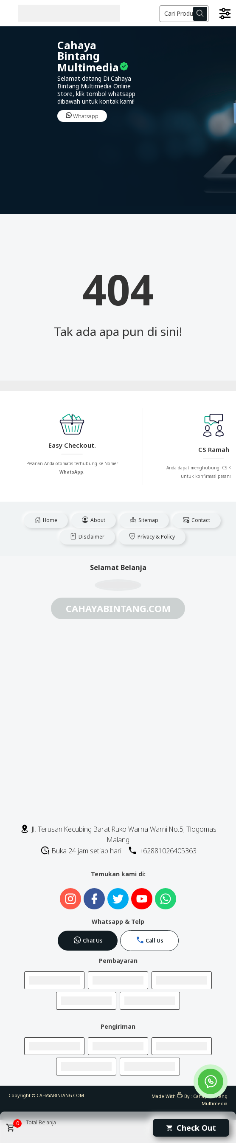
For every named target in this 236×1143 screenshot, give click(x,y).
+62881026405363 (162, 850)
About (93, 520)
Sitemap (144, 520)
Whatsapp (82, 116)
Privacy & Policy (152, 536)
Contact (196, 520)
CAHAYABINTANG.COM (60, 1095)
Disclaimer (87, 536)
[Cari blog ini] (184, 14)
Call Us (149, 940)
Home (45, 520)
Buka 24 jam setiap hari (80, 850)
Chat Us (88, 940)
